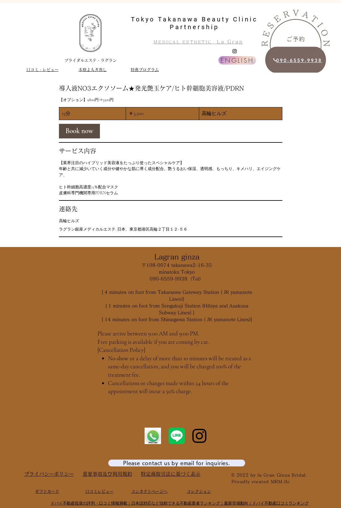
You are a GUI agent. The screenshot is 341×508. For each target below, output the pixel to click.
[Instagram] (234, 51)
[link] (79, 131)
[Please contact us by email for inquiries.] (176, 463)
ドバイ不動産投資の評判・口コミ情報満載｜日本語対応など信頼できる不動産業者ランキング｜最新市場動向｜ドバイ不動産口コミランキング (180, 503)
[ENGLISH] (237, 60)
